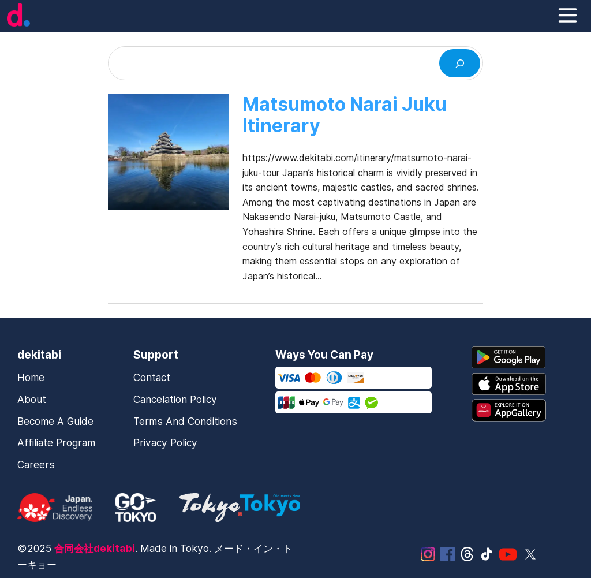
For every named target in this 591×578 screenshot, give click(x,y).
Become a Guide (55, 421)
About (31, 399)
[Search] (459, 63)
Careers (36, 464)
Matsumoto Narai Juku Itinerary (344, 115)
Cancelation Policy (175, 399)
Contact (151, 377)
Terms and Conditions (185, 421)
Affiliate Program (56, 443)
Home (30, 377)
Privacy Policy (165, 443)
